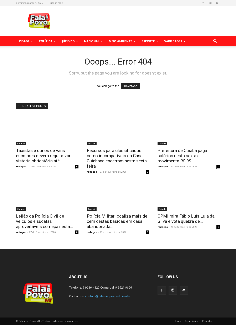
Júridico (70, 41)
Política (47, 41)
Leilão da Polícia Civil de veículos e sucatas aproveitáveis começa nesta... (44, 221)
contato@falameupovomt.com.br (107, 296)
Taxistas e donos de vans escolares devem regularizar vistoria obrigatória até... (43, 155)
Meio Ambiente (122, 41)
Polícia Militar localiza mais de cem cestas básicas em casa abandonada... (117, 221)
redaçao (21, 166)
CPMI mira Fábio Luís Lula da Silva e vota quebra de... (186, 219)
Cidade (26, 41)
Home (177, 321)
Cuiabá (91, 209)
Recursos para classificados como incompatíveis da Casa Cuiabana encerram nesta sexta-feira (117, 158)
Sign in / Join (56, 2)
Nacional (93, 41)
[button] (215, 42)
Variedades (174, 41)
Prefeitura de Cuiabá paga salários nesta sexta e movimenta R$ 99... (182, 155)
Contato (207, 321)
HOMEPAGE (130, 86)
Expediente (191, 321)
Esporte (150, 41)
